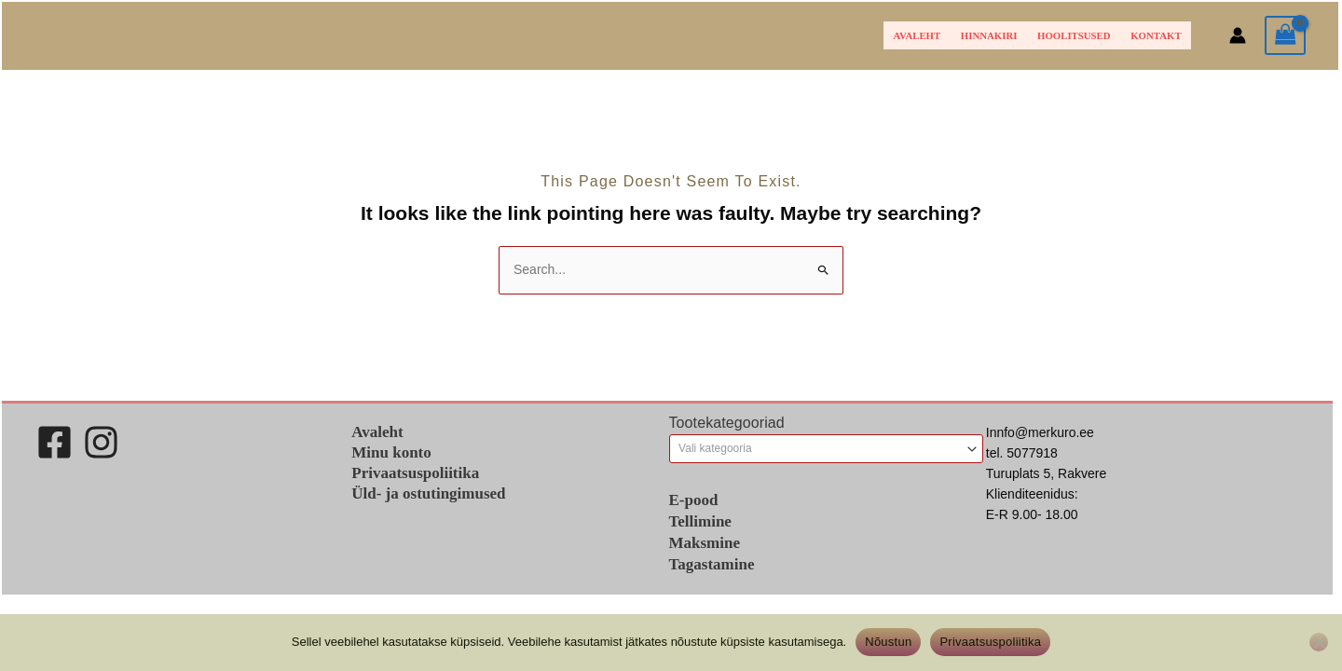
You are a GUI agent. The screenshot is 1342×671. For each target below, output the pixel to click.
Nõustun (888, 642)
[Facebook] (54, 442)
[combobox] (826, 448)
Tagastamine (712, 564)
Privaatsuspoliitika (415, 473)
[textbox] (819, 448)
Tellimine (700, 521)
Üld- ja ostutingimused (428, 493)
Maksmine (705, 543)
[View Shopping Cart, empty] (1285, 36)
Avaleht (917, 35)
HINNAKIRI (989, 35)
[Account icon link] (1237, 35)
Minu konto (391, 452)
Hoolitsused (1074, 35)
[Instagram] (101, 442)
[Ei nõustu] (1318, 642)
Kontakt (1155, 35)
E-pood (694, 500)
